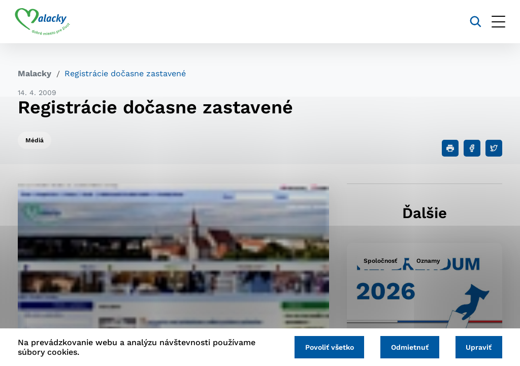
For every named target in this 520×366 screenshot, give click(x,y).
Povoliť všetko (326, 347)
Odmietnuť (408, 347)
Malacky (34, 73)
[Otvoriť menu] (495, 21)
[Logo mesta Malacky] (45, 22)
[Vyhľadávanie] (472, 21)
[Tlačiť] (450, 148)
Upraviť (478, 347)
